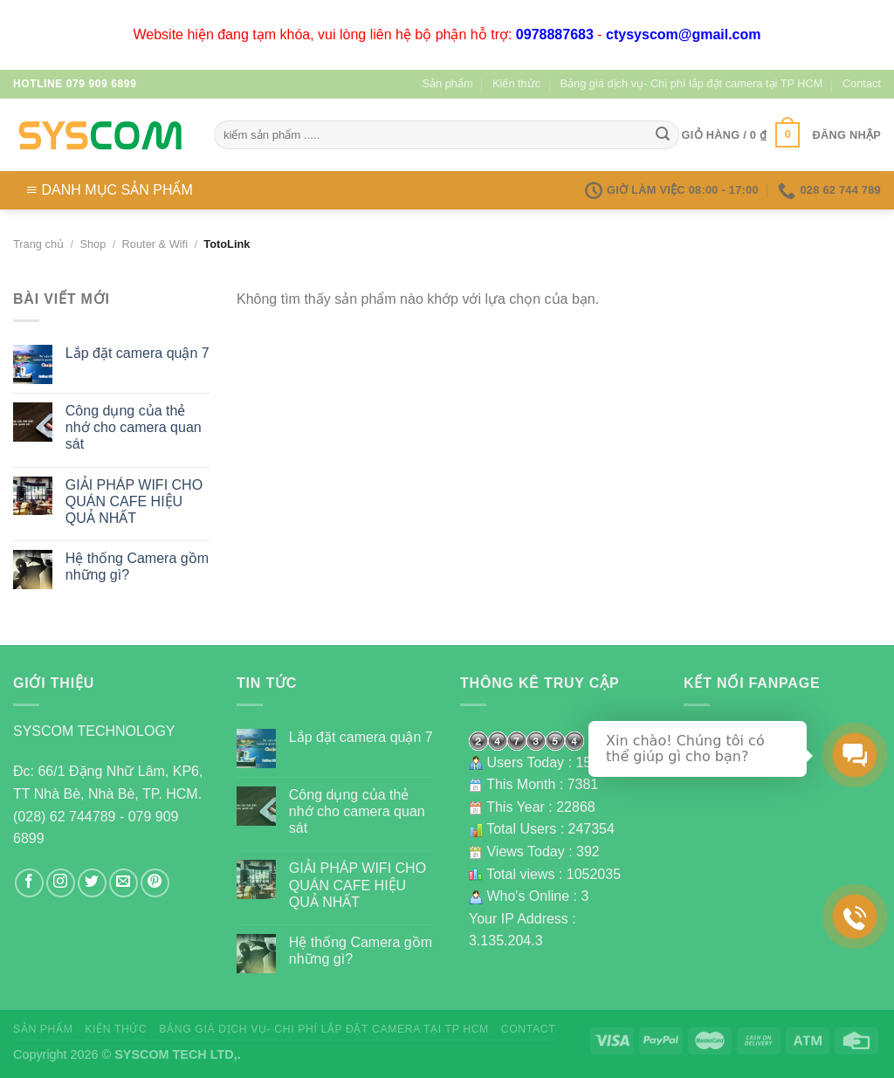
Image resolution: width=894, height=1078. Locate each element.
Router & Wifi (155, 244)
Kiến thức (516, 83)
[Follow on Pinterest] (155, 883)
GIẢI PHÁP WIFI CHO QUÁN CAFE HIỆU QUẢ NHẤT (134, 501)
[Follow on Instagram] (60, 883)
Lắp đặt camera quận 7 (137, 353)
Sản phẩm (448, 83)
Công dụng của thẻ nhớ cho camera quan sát (133, 427)
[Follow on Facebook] (29, 883)
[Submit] (662, 135)
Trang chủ (38, 244)
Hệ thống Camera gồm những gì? (137, 566)
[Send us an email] (123, 883)
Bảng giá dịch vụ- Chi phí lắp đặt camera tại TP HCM (691, 83)
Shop (92, 244)
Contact (861, 83)
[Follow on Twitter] (92, 883)
